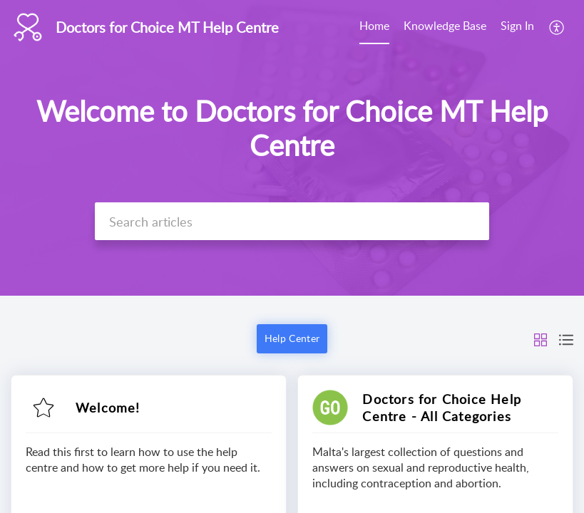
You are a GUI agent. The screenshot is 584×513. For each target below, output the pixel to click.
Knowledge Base (445, 25)
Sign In (517, 25)
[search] (291, 221)
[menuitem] (374, 27)
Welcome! (108, 407)
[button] (557, 27)
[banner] (292, 148)
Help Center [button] (292, 338)
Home (374, 25)
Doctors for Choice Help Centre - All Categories (441, 407)
